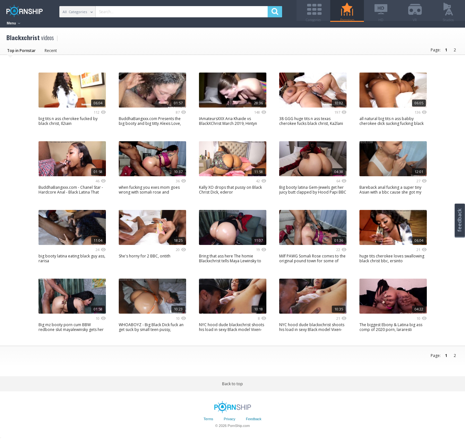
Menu (13, 23)
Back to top (232, 386)
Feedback (253, 421)
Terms (208, 421)
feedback (459, 220)
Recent (51, 53)
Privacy (229, 421)
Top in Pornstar (21, 53)
